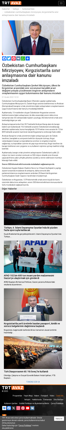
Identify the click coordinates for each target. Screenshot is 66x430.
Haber (36, 396)
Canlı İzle (59, 396)
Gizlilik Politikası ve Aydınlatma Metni (34, 403)
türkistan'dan (28, 9)
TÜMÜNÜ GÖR (33, 382)
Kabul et (59, 419)
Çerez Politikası (57, 403)
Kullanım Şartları (11, 403)
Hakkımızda (37, 400)
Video (52, 396)
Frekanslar (47, 400)
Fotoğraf (44, 396)
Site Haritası (58, 400)
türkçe (16, 9)
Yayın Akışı (28, 396)
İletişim (27, 400)
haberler (6, 9)
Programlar (17, 396)
